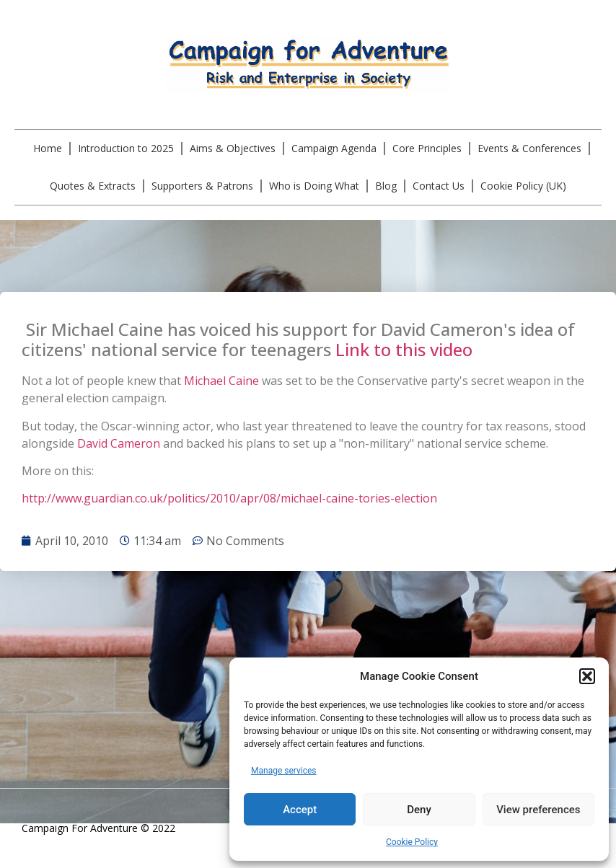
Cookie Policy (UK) (523, 185)
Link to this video (403, 349)
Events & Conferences (529, 148)
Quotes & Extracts (93, 185)
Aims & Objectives (233, 148)
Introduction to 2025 (126, 148)
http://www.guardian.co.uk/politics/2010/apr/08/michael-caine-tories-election (229, 498)
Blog (386, 185)
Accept (300, 809)
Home (47, 148)
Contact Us (439, 185)
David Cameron (118, 443)
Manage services (284, 771)
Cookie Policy (412, 842)
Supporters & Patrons (202, 185)
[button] (587, 676)
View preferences (538, 809)
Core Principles (427, 148)
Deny (419, 809)
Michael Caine (221, 381)
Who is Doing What (314, 185)
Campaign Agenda (334, 148)
